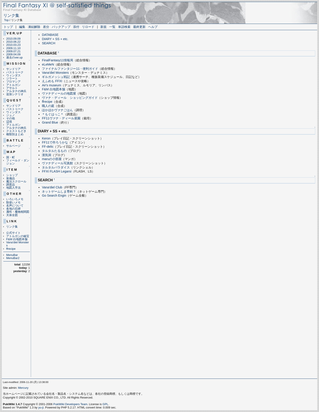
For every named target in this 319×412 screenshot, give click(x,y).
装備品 (10, 178)
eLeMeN (48, 64)
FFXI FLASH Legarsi (56, 171)
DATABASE (50, 35)
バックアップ (61, 27)
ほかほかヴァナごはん (57, 110)
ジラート (12, 78)
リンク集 (11, 15)
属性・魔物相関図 (17, 211)
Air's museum (51, 85)
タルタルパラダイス (56, 167)
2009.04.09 (13, 54)
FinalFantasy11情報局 (57, 60)
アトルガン (13, 85)
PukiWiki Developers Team (70, 404)
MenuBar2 (12, 258)
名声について (14, 205)
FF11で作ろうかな (55, 142)
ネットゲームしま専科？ (59, 191)
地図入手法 (13, 187)
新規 (103, 27)
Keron (46, 138)
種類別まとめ (14, 134)
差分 (46, 27)
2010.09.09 (13, 38)
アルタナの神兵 (16, 91)
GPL (105, 404)
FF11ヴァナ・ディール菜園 (61, 118)
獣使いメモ (13, 202)
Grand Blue (50, 122)
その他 (10, 118)
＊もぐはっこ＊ (53, 114)
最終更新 (139, 27)
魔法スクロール (16, 181)
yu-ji (41, 407)
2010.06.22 (13, 41)
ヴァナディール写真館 (57, 163)
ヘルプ (153, 27)
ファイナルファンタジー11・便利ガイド (70, 68)
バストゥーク (14, 72)
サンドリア (13, 69)
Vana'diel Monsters (17, 244)
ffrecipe (11, 248)
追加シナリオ (14, 94)
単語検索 (124, 27)
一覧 (112, 27)
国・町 (10, 157)
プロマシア (13, 81)
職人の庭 (48, 106)
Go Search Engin (54, 195)
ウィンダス (13, 75)
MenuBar (12, 255)
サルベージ (13, 145)
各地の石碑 (13, 208)
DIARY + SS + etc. (55, 39)
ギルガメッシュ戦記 (56, 77)
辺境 (9, 121)
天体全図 (12, 215)
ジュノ (10, 115)
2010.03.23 (13, 44)
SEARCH (48, 43)
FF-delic (47, 146)
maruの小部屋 (52, 159)
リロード (88, 27)
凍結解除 (34, 27)
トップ (8, 27)
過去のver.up (14, 57)
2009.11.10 (13, 48)
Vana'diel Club (52, 187)
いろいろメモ (14, 199)
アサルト (12, 88)
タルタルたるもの (54, 151)
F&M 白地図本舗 (16, 239)
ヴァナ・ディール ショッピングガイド (70, 97)
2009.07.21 (13, 51)
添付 (76, 27)
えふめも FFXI (52, 81)
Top (6, 20)
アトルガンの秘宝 (17, 236)
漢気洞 (46, 155)
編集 (22, 27)
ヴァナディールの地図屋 (59, 93)
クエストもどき (16, 131)
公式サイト (13, 232)
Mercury (23, 387)
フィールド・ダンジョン (17, 162)
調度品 (10, 184)
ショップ (12, 175)
